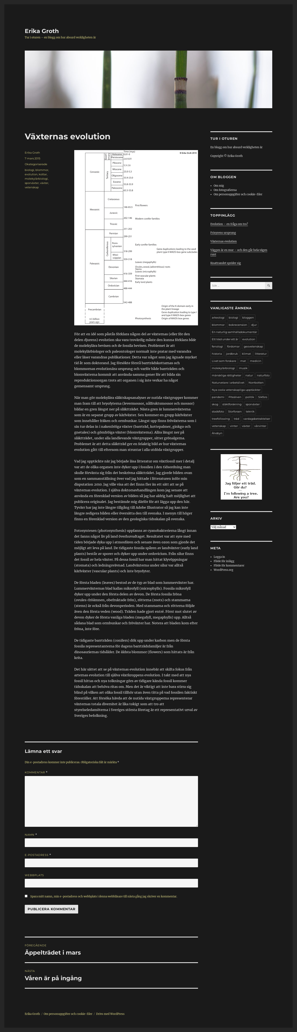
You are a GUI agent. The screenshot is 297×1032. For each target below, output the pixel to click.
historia (217, 353)
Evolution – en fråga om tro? (229, 224)
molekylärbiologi (36, 178)
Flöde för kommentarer (229, 565)
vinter (234, 426)
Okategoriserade (36, 164)
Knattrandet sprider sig (225, 263)
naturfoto (263, 375)
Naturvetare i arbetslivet (228, 382)
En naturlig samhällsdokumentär (234, 332)
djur (254, 324)
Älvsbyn (217, 433)
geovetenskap (253, 346)
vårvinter (260, 426)
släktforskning (232, 404)
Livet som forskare (224, 361)
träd (236, 418)
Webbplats (34, 875)
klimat (246, 353)
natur (249, 375)
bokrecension (238, 324)
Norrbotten (256, 382)
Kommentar (36, 772)
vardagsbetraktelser (256, 418)
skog (215, 404)
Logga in (219, 557)
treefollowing (221, 418)
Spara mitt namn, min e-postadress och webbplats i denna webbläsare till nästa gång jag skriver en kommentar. (103, 896)
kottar (43, 174)
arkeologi (218, 317)
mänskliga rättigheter (226, 375)
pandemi (218, 397)
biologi (29, 170)
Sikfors (262, 397)
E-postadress (38, 855)
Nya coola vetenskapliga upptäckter (236, 389)
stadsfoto (218, 411)
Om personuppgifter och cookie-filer (238, 194)
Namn (31, 835)
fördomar (233, 346)
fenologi (217, 346)
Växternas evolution (223, 241)
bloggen (248, 317)
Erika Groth (42, 30)
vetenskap (32, 187)
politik (249, 397)
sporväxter (32, 183)
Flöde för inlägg (224, 561)
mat (243, 361)
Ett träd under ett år (225, 339)
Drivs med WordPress (110, 1014)
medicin (255, 361)
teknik (250, 411)
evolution (31, 174)
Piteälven (235, 397)
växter (44, 183)
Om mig (219, 185)
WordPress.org (223, 570)
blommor (41, 170)
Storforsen (235, 411)
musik (243, 368)
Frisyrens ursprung (223, 233)
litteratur (261, 353)
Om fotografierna (225, 190)
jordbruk (232, 353)
